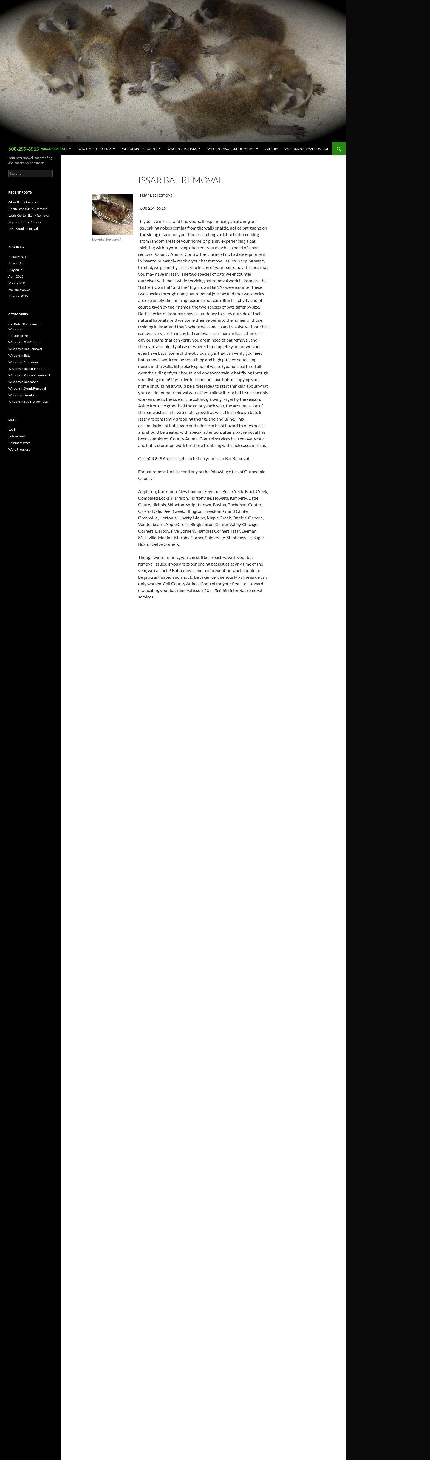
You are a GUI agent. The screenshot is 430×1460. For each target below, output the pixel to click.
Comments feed (19, 443)
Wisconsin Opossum (94, 148)
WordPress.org (19, 449)
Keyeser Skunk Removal (25, 222)
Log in (12, 429)
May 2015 (15, 270)
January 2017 (18, 256)
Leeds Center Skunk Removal (28, 215)
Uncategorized (19, 336)
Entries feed (16, 436)
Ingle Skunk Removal (23, 228)
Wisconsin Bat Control (24, 342)
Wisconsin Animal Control (307, 148)
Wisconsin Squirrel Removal (231, 148)
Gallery (271, 148)
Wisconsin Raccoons (139, 148)
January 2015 (18, 296)
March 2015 (17, 283)
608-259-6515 (23, 149)
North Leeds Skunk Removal (28, 209)
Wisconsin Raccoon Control (28, 369)
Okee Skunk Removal (23, 202)
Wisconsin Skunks (182, 148)
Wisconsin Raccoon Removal (29, 375)
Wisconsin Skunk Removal (27, 388)
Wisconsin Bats (54, 148)
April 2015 (16, 276)
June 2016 (15, 263)
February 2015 (19, 289)
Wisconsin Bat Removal (25, 349)
